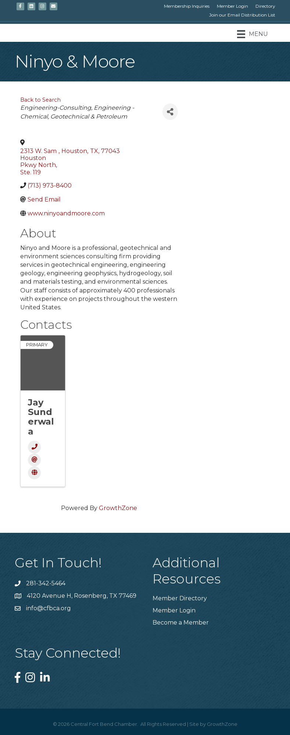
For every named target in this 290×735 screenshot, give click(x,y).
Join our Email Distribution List (242, 15)
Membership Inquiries (187, 6)
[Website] (34, 472)
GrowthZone (118, 508)
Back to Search (40, 100)
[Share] (170, 111)
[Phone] (34, 447)
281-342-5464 (45, 583)
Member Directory (180, 598)
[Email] (34, 460)
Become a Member (181, 622)
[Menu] (252, 34)
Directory (265, 6)
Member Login (232, 6)
